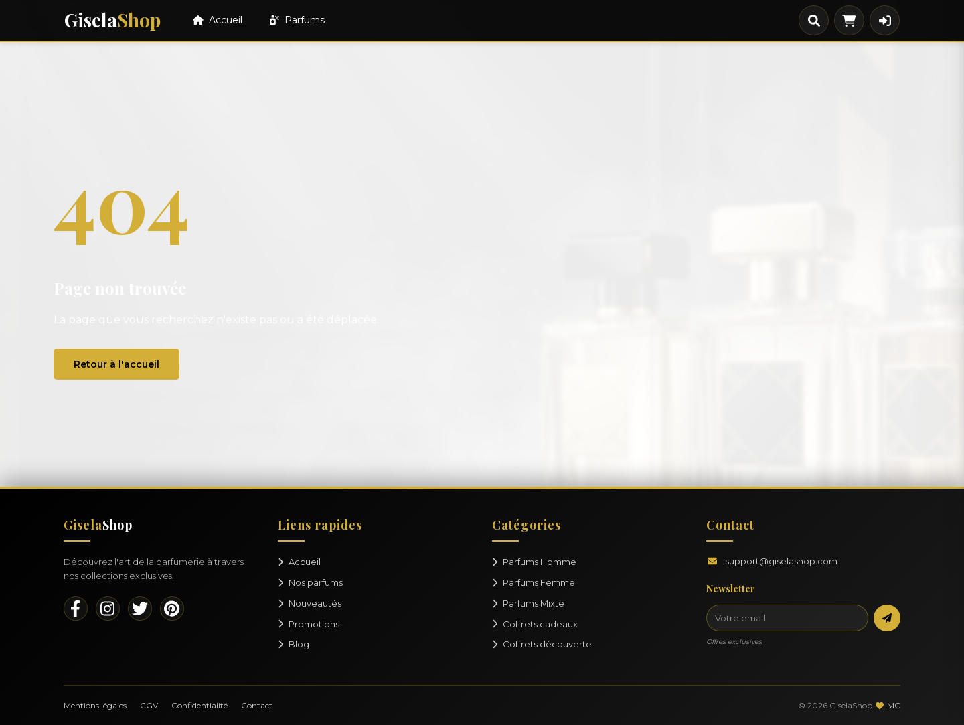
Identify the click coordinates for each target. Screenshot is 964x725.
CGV (149, 705)
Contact (256, 705)
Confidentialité (199, 705)
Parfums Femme (533, 582)
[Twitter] (140, 608)
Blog (293, 644)
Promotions (308, 624)
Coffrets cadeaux (535, 624)
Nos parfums (310, 582)
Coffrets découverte (542, 644)
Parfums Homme (534, 561)
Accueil (217, 20)
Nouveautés (309, 603)
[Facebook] (76, 608)
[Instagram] (108, 608)
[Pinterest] (172, 608)
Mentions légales (95, 705)
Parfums (297, 20)
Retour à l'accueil (116, 364)
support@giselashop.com (781, 561)
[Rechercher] (814, 20)
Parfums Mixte (528, 603)
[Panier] (849, 20)
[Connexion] (885, 20)
